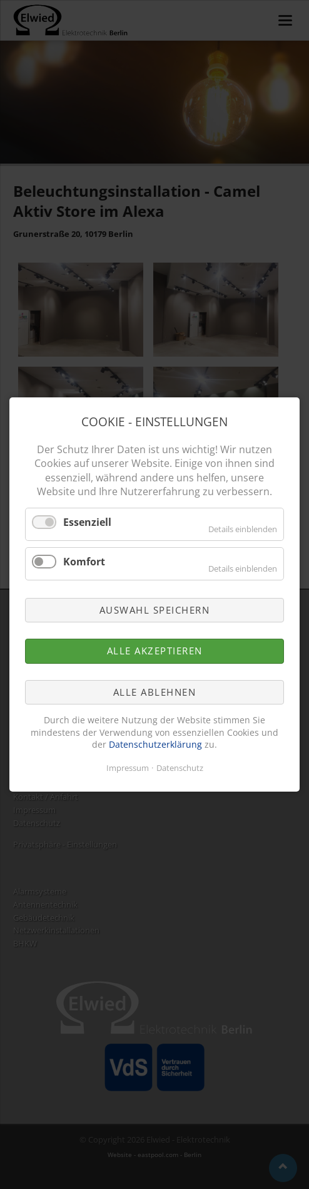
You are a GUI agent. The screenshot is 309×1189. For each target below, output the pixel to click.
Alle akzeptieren (155, 651)
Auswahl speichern (154, 610)
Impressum (127, 767)
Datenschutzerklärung (155, 745)
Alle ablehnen (154, 692)
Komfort (84, 561)
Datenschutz (179, 767)
